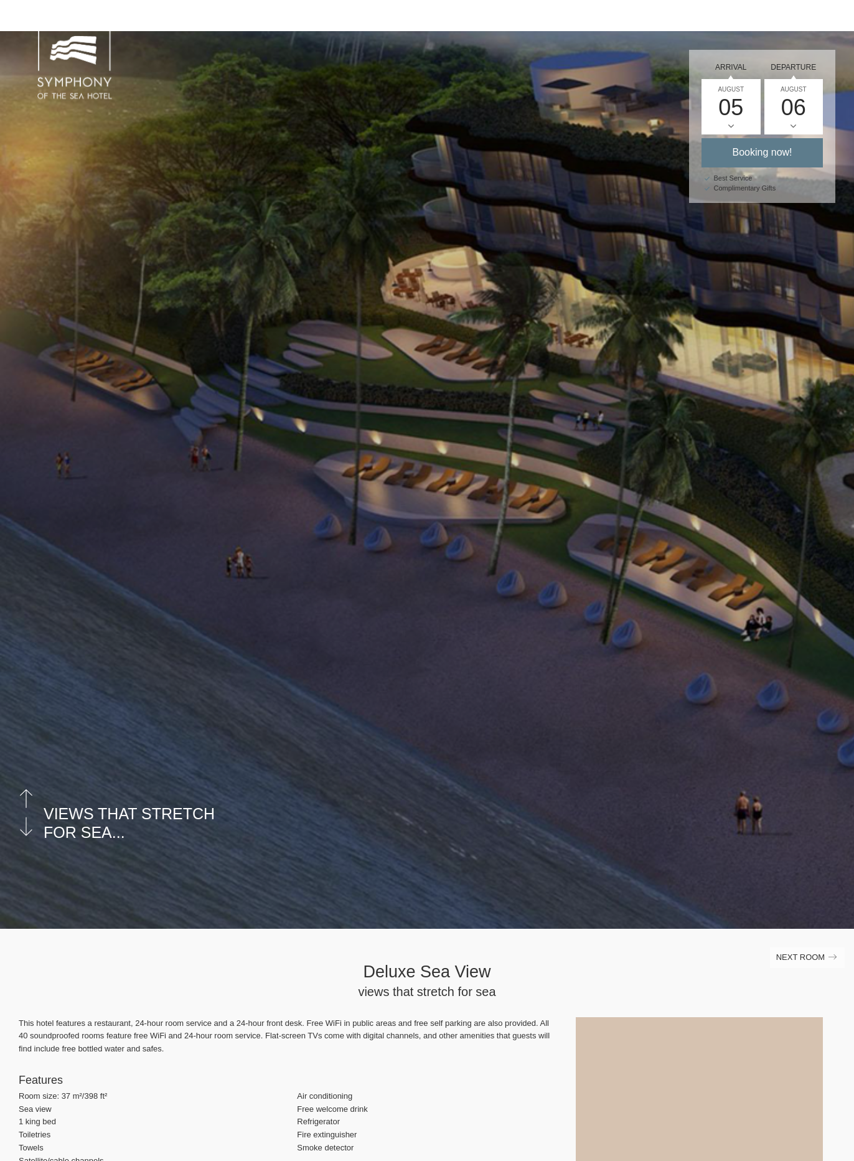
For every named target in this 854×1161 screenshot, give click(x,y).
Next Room (807, 960)
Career (623, 19)
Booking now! (762, 152)
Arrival (730, 67)
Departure (793, 67)
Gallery (679, 19)
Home (427, 19)
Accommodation (498, 19)
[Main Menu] (829, 20)
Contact (738, 19)
